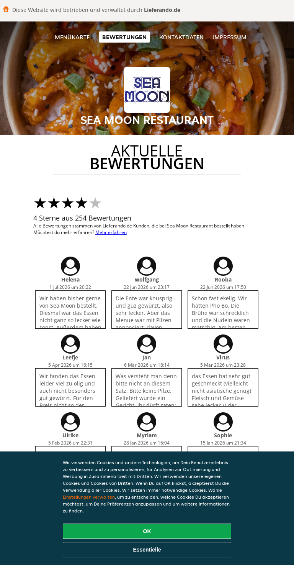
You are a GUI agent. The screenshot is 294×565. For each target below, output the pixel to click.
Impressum (230, 37)
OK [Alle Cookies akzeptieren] (147, 531)
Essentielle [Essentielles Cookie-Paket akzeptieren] (147, 550)
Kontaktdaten (181, 37)
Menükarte (72, 37)
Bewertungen (124, 37)
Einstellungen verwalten (89, 497)
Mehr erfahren (111, 232)
